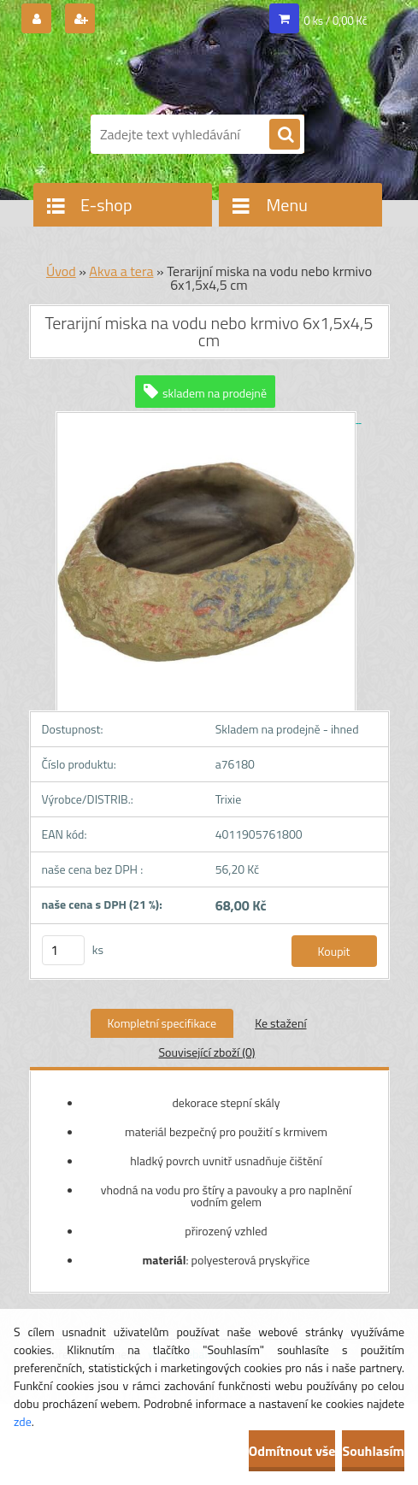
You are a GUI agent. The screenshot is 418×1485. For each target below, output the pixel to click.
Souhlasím (373, 1451)
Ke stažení (280, 1023)
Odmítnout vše (292, 1451)
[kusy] (63, 950)
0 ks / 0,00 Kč (336, 20)
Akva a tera (121, 271)
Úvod (61, 271)
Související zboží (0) (206, 1052)
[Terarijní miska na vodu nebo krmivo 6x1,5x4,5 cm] (208, 418)
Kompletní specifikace (162, 1023)
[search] (284, 135)
